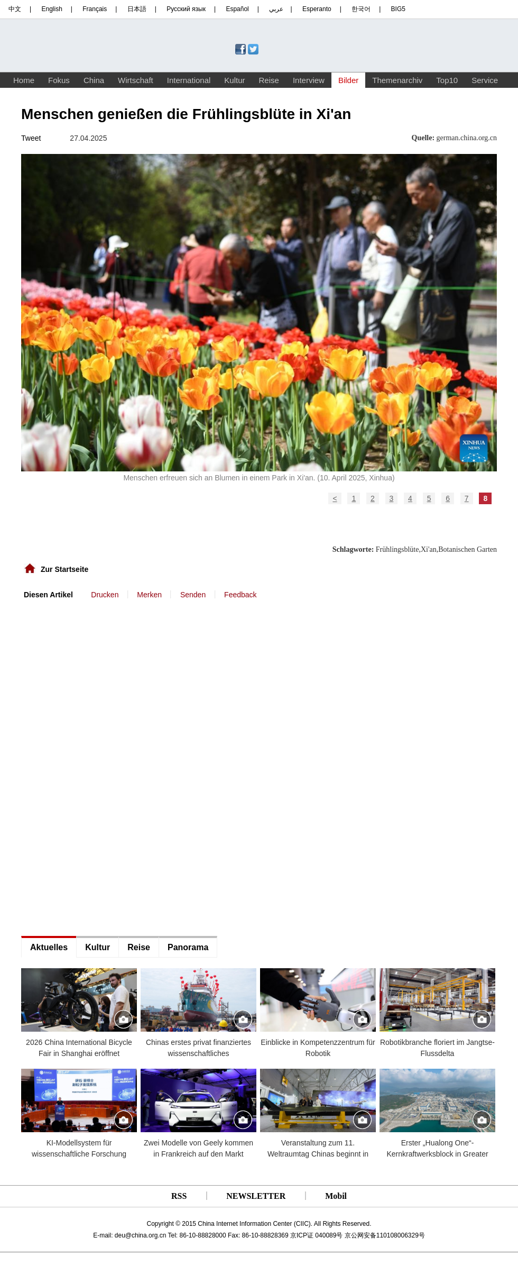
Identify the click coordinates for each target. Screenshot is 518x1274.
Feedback (240, 594)
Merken (149, 594)
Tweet (31, 138)
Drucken (104, 594)
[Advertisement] (100, 631)
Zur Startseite (64, 569)
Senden (193, 594)
